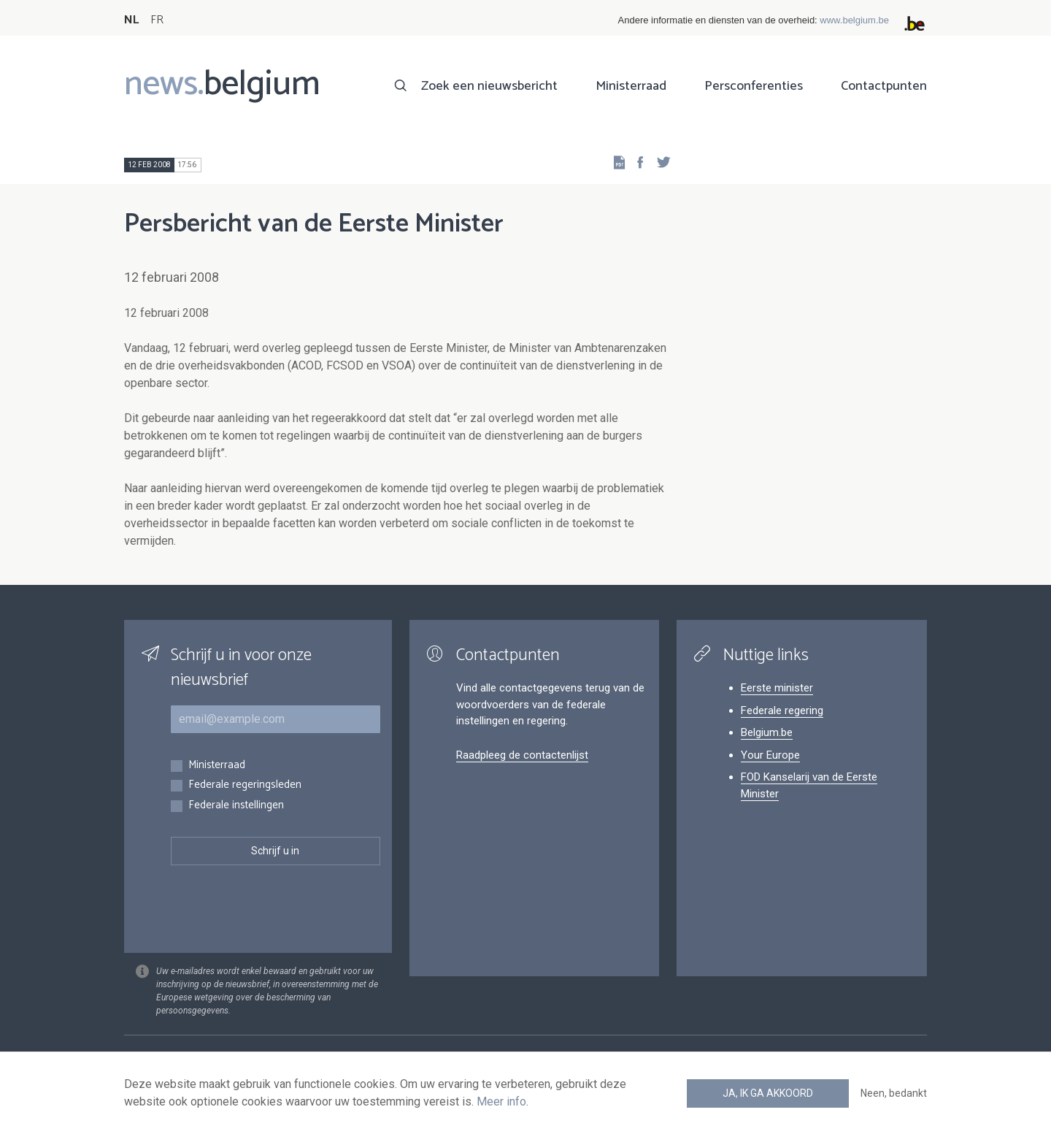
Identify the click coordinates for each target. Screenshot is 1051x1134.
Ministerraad (631, 86)
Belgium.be (767, 732)
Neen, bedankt (894, 1093)
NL (131, 20)
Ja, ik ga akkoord (768, 1093)
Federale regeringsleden (244, 785)
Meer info (501, 1101)
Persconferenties (753, 86)
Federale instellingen (236, 805)
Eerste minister (777, 687)
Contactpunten (884, 86)
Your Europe (770, 755)
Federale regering (782, 710)
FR (156, 20)
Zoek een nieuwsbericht (489, 86)
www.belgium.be (854, 20)
